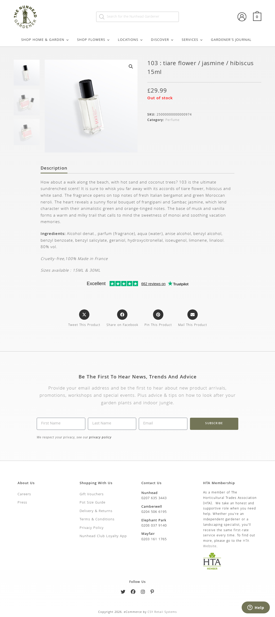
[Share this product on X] (84, 318)
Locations (130, 40)
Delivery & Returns (96, 511)
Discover (162, 40)
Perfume (172, 120)
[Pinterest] (152, 593)
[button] (131, 66)
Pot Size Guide (92, 503)
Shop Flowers (93, 40)
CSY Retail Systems (162, 612)
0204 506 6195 (154, 512)
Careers (24, 494)
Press (22, 503)
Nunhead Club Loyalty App (103, 536)
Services (192, 40)
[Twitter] (123, 593)
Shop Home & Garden (45, 40)
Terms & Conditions (97, 519)
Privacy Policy (92, 528)
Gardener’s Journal (231, 40)
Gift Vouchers (92, 494)
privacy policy (100, 437)
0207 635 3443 (154, 498)
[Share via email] (192, 318)
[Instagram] (143, 593)
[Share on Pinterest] (158, 318)
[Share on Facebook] (122, 318)
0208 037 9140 (154, 526)
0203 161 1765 (154, 539)
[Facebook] (133, 593)
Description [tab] (54, 168)
